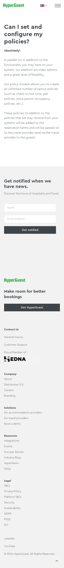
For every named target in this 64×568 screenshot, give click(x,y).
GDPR (7, 513)
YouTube (9, 546)
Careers (9, 390)
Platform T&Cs (12, 497)
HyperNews (11, 463)
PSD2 (7, 519)
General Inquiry (13, 337)
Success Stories (14, 452)
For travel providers (16, 418)
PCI (6, 525)
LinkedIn (9, 538)
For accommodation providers (23, 412)
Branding (9, 395)
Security (9, 502)
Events (8, 446)
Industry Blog (12, 457)
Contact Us (11, 329)
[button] (44, 6)
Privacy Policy (12, 491)
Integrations (11, 440)
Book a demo (12, 423)
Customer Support (15, 344)
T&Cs (7, 485)
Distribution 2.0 (13, 384)
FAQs (7, 468)
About (8, 379)
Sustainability (12, 508)
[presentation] (30, 243)
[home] (13, 5)
